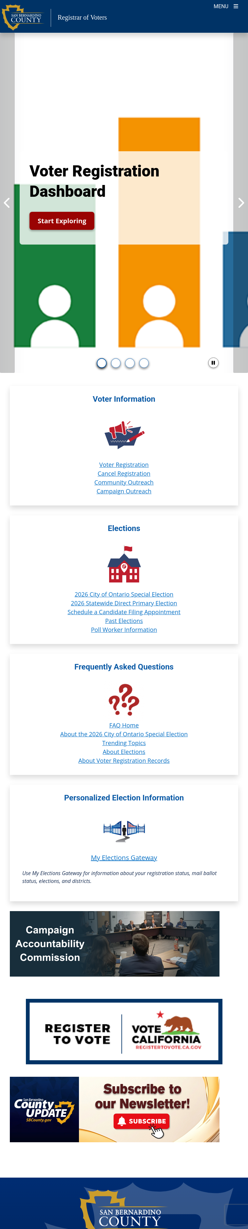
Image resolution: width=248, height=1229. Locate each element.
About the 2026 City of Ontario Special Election (124, 734)
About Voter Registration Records (123, 760)
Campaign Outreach (124, 491)
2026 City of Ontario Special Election (124, 594)
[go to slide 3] (130, 363)
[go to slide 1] (102, 363)
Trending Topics (124, 743)
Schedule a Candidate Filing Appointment (124, 612)
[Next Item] (240, 203)
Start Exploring (62, 220)
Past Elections (124, 621)
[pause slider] (213, 363)
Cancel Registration (124, 473)
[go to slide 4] (144, 363)
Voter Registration (124, 464)
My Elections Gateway (124, 857)
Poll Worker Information (124, 629)
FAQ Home (124, 725)
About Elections (124, 752)
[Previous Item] (7, 203)
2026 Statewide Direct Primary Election (124, 603)
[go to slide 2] (116, 363)
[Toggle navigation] (226, 5)
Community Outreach (124, 482)
